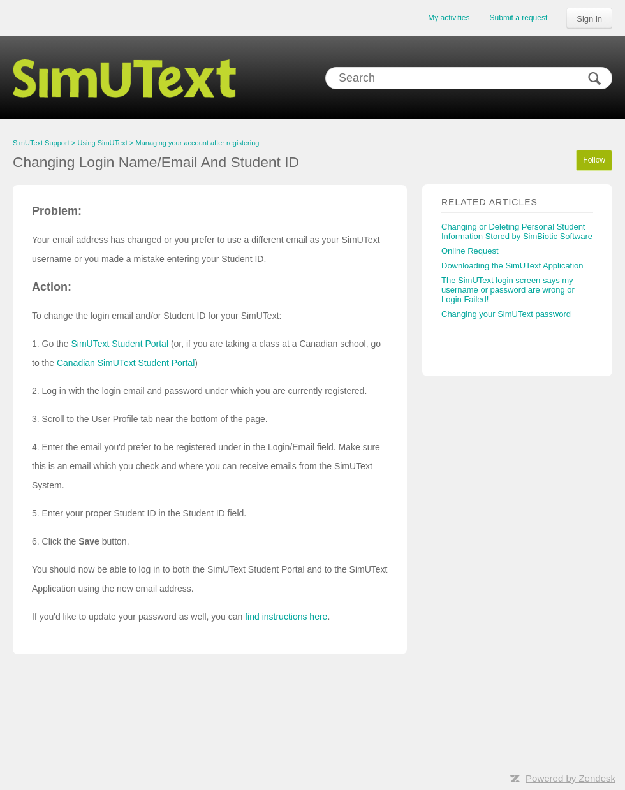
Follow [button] (594, 160)
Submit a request (519, 17)
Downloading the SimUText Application (512, 265)
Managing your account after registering (198, 143)
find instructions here (286, 616)
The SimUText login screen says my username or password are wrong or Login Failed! (508, 289)
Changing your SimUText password (506, 314)
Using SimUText (103, 143)
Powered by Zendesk (570, 778)
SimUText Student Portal (119, 344)
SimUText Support (41, 143)
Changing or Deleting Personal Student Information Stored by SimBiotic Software (516, 231)
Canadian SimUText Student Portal (126, 363)
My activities (448, 17)
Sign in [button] (589, 19)
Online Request (470, 251)
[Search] (468, 78)
